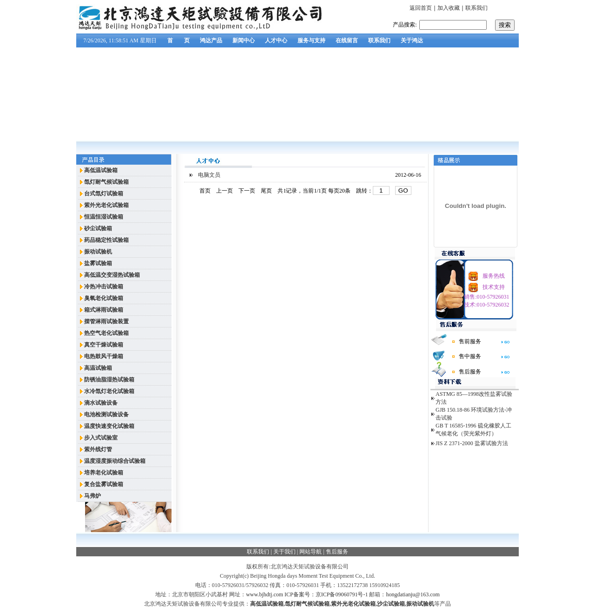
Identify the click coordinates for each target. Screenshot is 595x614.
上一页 (224, 190)
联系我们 (476, 8)
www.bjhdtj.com (264, 594)
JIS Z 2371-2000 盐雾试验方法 (472, 443)
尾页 (266, 190)
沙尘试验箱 (391, 604)
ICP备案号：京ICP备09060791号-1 (326, 594)
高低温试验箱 (267, 604)
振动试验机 (420, 604)
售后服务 (337, 551)
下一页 (246, 190)
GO (403, 190)
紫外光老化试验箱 (353, 604)
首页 (205, 190)
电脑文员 (209, 175)
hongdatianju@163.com (412, 594)
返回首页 (421, 8)
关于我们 (284, 551)
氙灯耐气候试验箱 (307, 604)
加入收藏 (448, 8)
